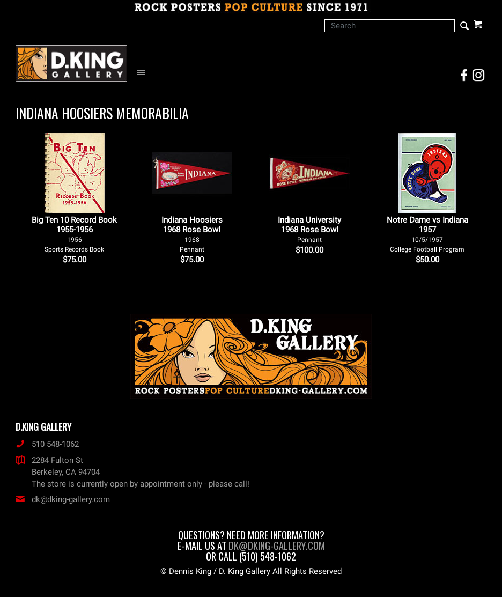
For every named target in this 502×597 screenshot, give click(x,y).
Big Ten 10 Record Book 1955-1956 (74, 234)
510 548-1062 (47, 444)
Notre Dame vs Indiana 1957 (427, 234)
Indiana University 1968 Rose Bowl (309, 229)
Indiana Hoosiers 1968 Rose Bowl (192, 234)
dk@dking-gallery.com (63, 499)
